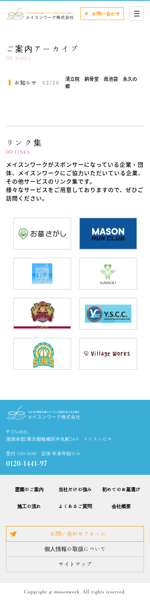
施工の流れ (29, 506)
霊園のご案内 (29, 489)
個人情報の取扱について (75, 549)
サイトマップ (75, 564)
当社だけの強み (75, 489)
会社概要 (121, 506)
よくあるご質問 (75, 506)
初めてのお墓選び (121, 489)
